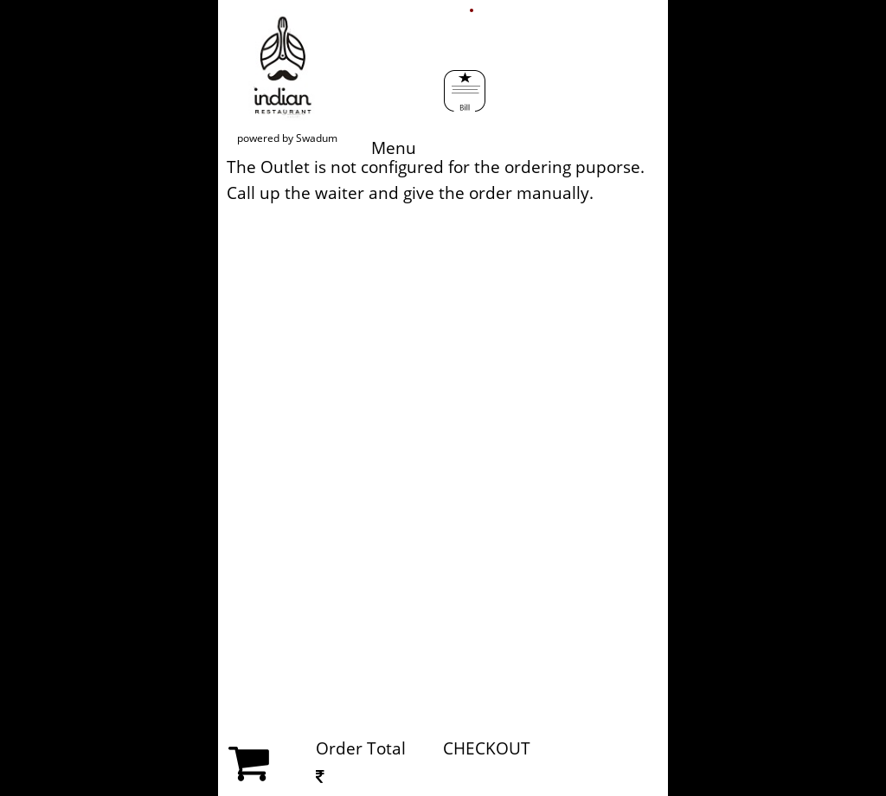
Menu (404, 93)
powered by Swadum (287, 138)
